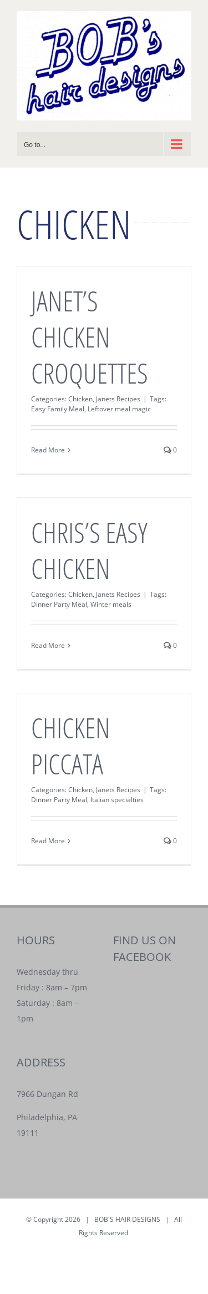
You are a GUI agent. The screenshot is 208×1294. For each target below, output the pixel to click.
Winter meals (110, 604)
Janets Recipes (118, 399)
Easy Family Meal (57, 409)
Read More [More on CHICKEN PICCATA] (48, 840)
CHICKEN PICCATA (70, 746)
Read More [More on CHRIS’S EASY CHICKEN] (48, 645)
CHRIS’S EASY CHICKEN (89, 550)
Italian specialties (117, 799)
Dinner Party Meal (59, 604)
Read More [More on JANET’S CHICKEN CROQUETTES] (48, 450)
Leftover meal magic (119, 409)
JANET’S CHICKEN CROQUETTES (89, 337)
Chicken (80, 399)
